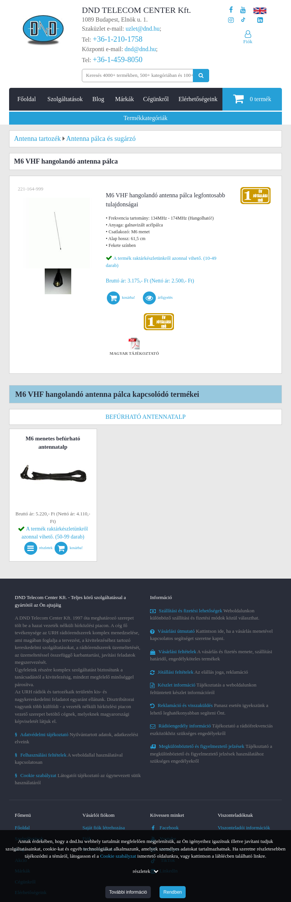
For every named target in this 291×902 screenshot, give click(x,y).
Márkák (124, 99)
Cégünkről (156, 99)
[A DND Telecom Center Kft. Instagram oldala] (231, 20)
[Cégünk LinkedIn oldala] (260, 20)
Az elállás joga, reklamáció (199, 672)
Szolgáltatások (65, 99)
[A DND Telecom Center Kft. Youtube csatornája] (243, 10)
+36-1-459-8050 (117, 59)
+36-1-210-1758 (117, 39)
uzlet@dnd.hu (143, 28)
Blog (98, 99)
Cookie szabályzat (118, 856)
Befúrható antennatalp (145, 417)
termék (252, 98)
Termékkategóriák (145, 118)
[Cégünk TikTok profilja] (243, 20)
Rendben (172, 892)
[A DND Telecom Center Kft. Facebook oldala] (231, 10)
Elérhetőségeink (197, 99)
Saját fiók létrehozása (104, 827)
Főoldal (26, 99)
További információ (128, 892)
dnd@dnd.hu (140, 49)
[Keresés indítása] (201, 75)
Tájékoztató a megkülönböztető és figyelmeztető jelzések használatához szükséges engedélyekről (211, 753)
